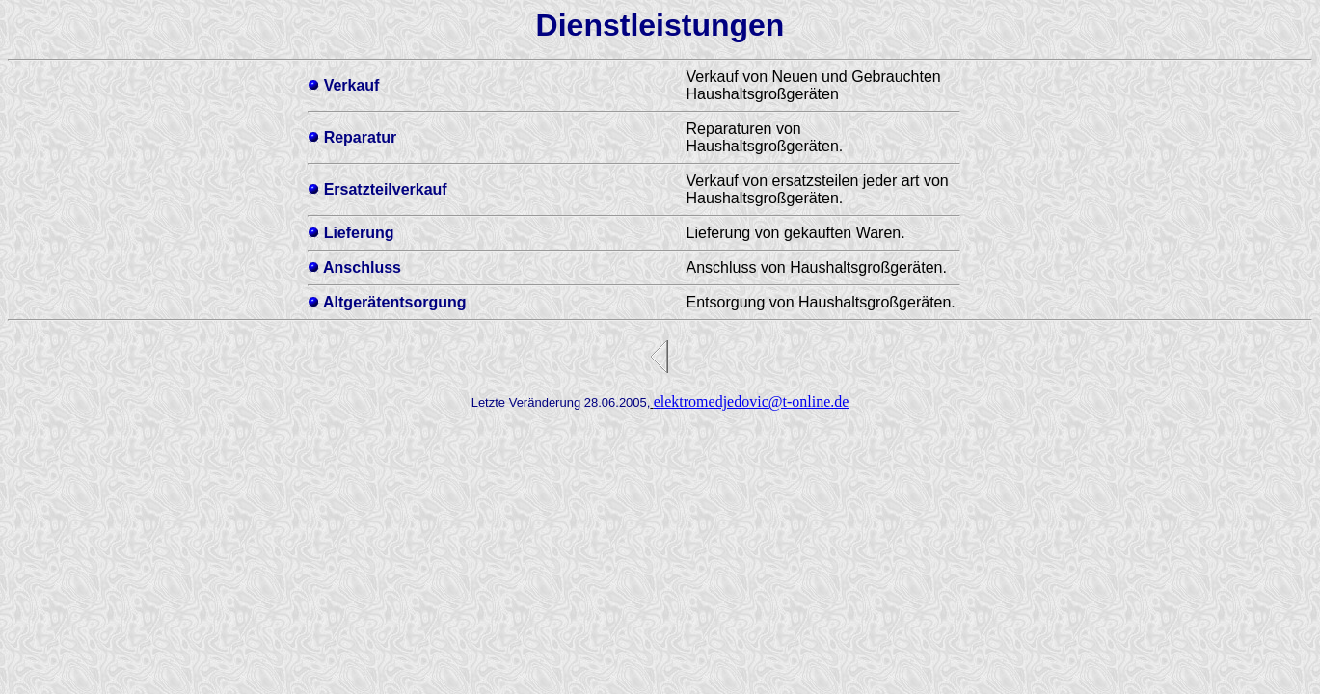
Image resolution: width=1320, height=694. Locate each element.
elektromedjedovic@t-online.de (751, 401)
